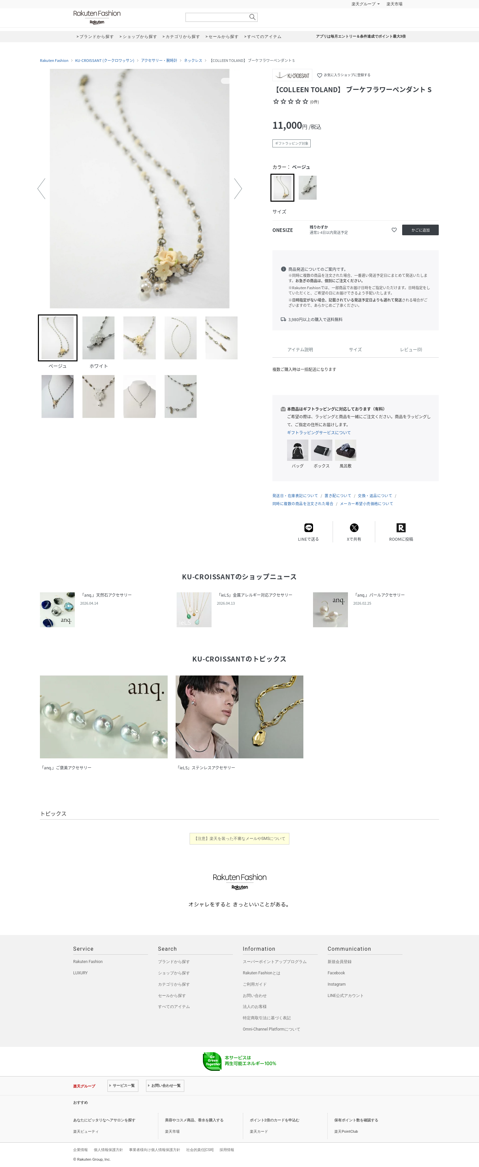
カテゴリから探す (174, 984)
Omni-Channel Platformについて (271, 1029)
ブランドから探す (174, 961)
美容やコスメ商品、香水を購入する (194, 1120)
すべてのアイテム (174, 1006)
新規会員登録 (340, 961)
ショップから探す (174, 973)
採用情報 (227, 1149)
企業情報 (80, 1149)
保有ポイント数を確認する (356, 1120)
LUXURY (80, 973)
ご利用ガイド (255, 984)
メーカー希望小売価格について (366, 503)
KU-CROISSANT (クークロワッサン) (104, 60)
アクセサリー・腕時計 (159, 60)
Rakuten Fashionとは (261, 973)
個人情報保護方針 (108, 1149)
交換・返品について (375, 495)
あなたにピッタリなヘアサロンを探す (104, 1120)
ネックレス (193, 60)
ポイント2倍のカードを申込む (274, 1120)
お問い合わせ (255, 995)
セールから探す (172, 995)
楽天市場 (394, 4)
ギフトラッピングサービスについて (319, 433)
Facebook (336, 973)
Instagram (337, 984)
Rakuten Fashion (124, 17)
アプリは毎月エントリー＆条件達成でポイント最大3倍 (361, 36)
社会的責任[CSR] (200, 1149)
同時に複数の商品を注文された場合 (302, 503)
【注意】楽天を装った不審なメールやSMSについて (240, 838)
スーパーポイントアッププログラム (275, 961)
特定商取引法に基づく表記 (267, 1018)
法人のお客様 (255, 1006)
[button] (41, 188)
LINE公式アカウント (346, 995)
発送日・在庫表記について (295, 495)
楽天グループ (364, 4)
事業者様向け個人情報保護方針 (154, 1149)
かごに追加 (420, 230)
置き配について (338, 495)
